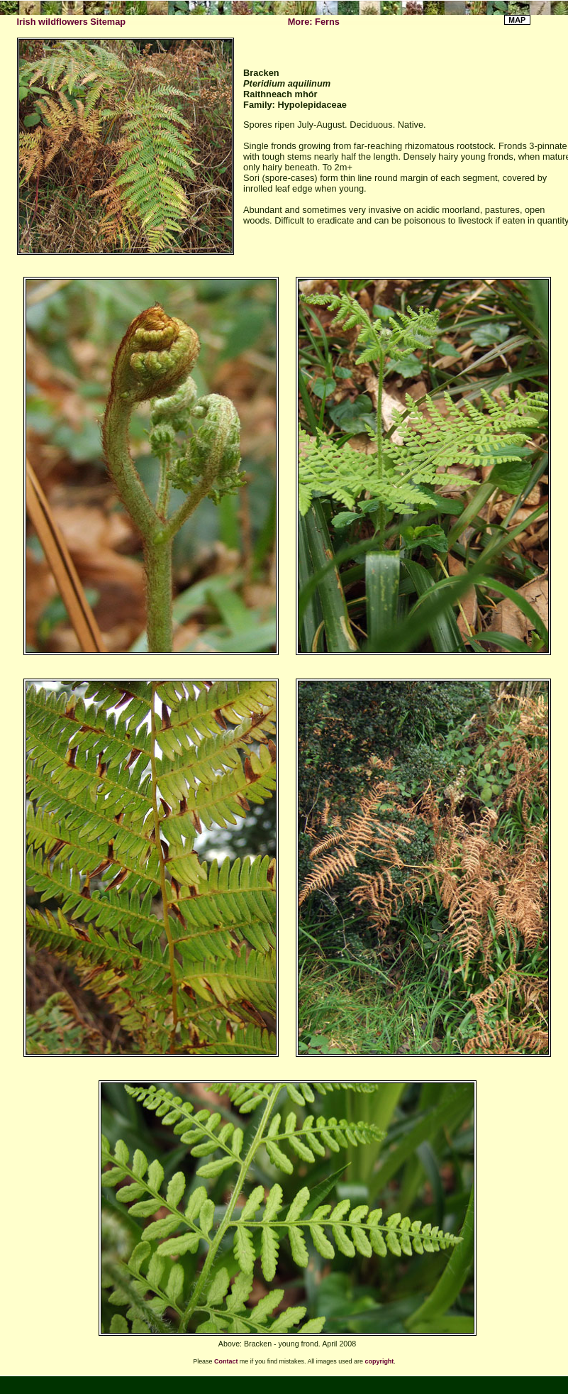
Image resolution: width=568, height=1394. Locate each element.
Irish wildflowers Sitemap (71, 21)
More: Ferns (314, 21)
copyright (379, 1361)
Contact (226, 1361)
